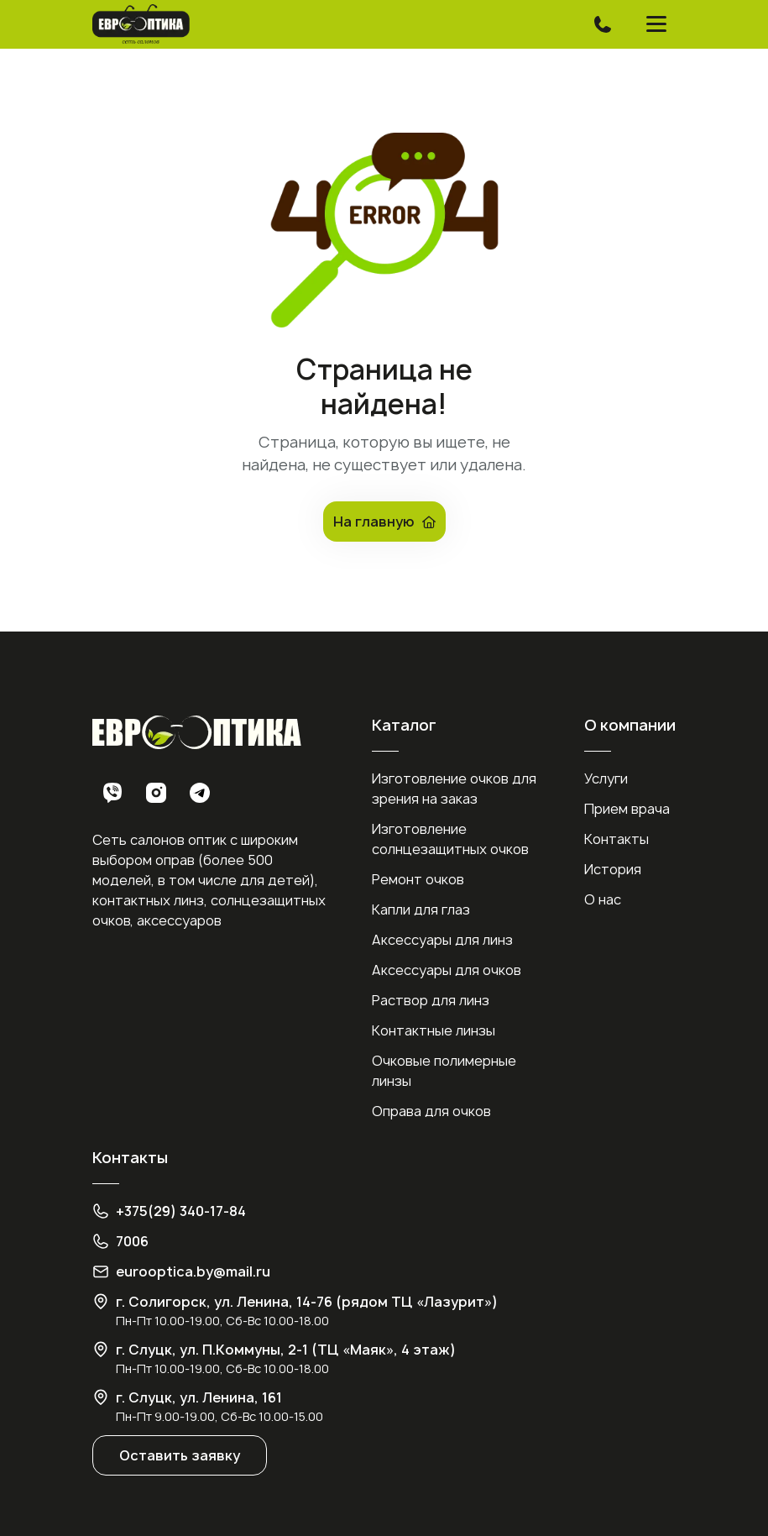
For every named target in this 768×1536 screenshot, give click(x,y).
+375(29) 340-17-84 (181, 1211)
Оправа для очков (431, 1111)
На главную (384, 521)
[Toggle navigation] (603, 24)
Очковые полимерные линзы (444, 1070)
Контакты (616, 839)
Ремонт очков (418, 879)
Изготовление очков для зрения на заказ (454, 788)
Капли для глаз (421, 909)
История (612, 869)
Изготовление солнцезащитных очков (450, 839)
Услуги (606, 778)
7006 (132, 1241)
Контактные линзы (433, 1030)
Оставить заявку (179, 1455)
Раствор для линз (430, 1000)
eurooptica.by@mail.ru (193, 1271)
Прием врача (627, 808)
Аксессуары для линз (442, 940)
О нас (602, 899)
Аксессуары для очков (446, 970)
